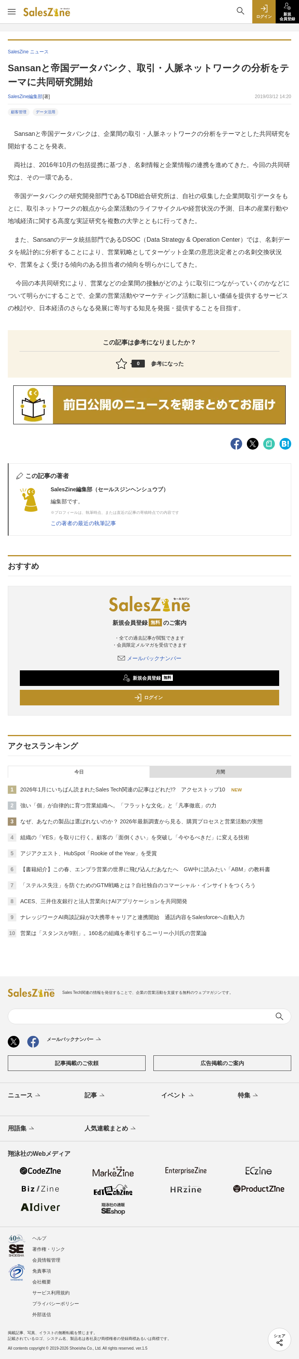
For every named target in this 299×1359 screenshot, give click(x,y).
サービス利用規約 (51, 1293)
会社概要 (41, 1282)
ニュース (25, 1096)
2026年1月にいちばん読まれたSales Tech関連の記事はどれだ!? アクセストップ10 (122, 789)
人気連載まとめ (110, 1129)
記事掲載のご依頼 (76, 1063)
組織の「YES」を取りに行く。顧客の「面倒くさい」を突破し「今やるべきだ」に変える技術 (134, 837)
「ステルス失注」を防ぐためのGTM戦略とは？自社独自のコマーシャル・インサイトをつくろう (138, 885)
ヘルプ (39, 1238)
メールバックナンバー (149, 658)
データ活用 (45, 112)
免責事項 (41, 1271)
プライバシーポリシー (55, 1303)
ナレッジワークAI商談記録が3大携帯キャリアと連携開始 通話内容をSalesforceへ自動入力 (132, 917)
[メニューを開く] (11, 11)
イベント (178, 1096)
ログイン (148, 697)
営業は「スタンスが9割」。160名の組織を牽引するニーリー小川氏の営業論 (113, 933)
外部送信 (41, 1314)
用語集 (21, 1129)
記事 (95, 1096)
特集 (248, 1096)
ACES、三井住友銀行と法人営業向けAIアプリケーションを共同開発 (103, 901)
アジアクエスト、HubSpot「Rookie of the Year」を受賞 (88, 853)
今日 (79, 772)
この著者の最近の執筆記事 (83, 523)
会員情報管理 (46, 1260)
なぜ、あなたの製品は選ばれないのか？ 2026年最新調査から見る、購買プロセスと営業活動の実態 (141, 821)
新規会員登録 (148, 678)
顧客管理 (18, 112)
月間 (220, 772)
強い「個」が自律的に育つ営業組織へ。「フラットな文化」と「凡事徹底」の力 (118, 805)
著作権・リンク (48, 1249)
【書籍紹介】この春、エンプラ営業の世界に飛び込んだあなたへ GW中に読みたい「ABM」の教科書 (145, 869)
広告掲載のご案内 (222, 1063)
